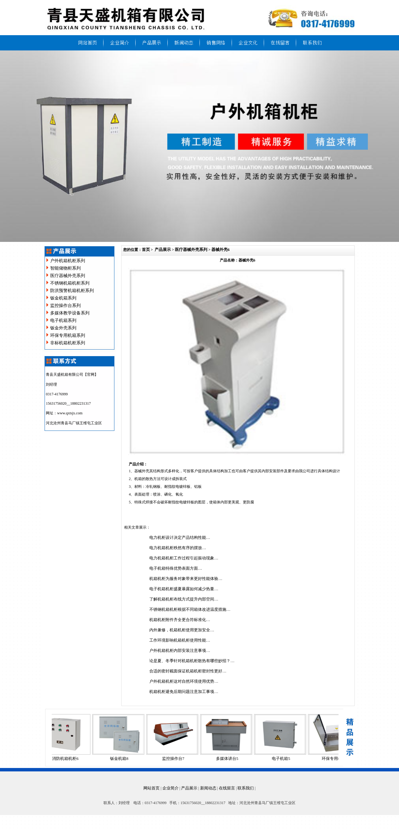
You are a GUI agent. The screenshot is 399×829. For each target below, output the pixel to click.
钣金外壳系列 (63, 328)
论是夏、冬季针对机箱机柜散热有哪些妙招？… (191, 660)
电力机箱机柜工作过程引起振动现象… (183, 558)
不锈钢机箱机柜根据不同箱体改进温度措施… (189, 609)
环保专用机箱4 (337, 758)
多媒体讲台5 (229, 758)
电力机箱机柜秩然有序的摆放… (177, 547)
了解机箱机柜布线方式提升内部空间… (183, 599)
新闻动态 (208, 788)
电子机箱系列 (63, 320)
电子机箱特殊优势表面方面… (175, 568)
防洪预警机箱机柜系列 (72, 290)
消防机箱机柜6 (67, 758)
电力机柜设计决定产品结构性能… (179, 537)
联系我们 (246, 788)
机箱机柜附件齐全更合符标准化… (179, 619)
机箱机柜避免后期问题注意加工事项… (183, 691)
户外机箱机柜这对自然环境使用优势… (183, 681)
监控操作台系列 (65, 305)
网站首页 (151, 788)
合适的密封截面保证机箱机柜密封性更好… (187, 671)
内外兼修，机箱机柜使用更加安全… (181, 630)
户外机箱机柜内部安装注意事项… (179, 650)
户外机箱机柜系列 (67, 260)
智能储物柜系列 (65, 268)
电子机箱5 (283, 758)
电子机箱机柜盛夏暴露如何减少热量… (183, 588)
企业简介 (170, 788)
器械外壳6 (220, 249)
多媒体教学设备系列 (69, 313)
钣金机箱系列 (63, 298)
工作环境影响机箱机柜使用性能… (179, 640)
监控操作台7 (175, 758)
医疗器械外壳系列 (67, 275)
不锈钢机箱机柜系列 (69, 283)
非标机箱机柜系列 (67, 343)
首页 (146, 249)
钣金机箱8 (121, 758)
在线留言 (227, 788)
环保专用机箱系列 (67, 335)
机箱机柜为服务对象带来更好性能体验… (185, 578)
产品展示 (163, 249)
